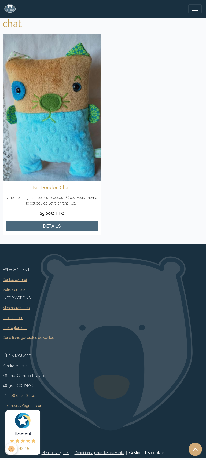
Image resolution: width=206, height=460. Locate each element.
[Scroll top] (195, 449)
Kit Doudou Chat (52, 187)
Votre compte (14, 289)
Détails (52, 226)
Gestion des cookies (147, 453)
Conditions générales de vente (99, 453)
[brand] (11, 8)
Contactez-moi (15, 280)
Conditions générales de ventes (28, 337)
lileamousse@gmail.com (23, 405)
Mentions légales (55, 453)
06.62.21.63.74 (22, 395)
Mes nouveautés (16, 308)
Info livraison (13, 318)
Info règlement (15, 328)
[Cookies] (11, 449)
